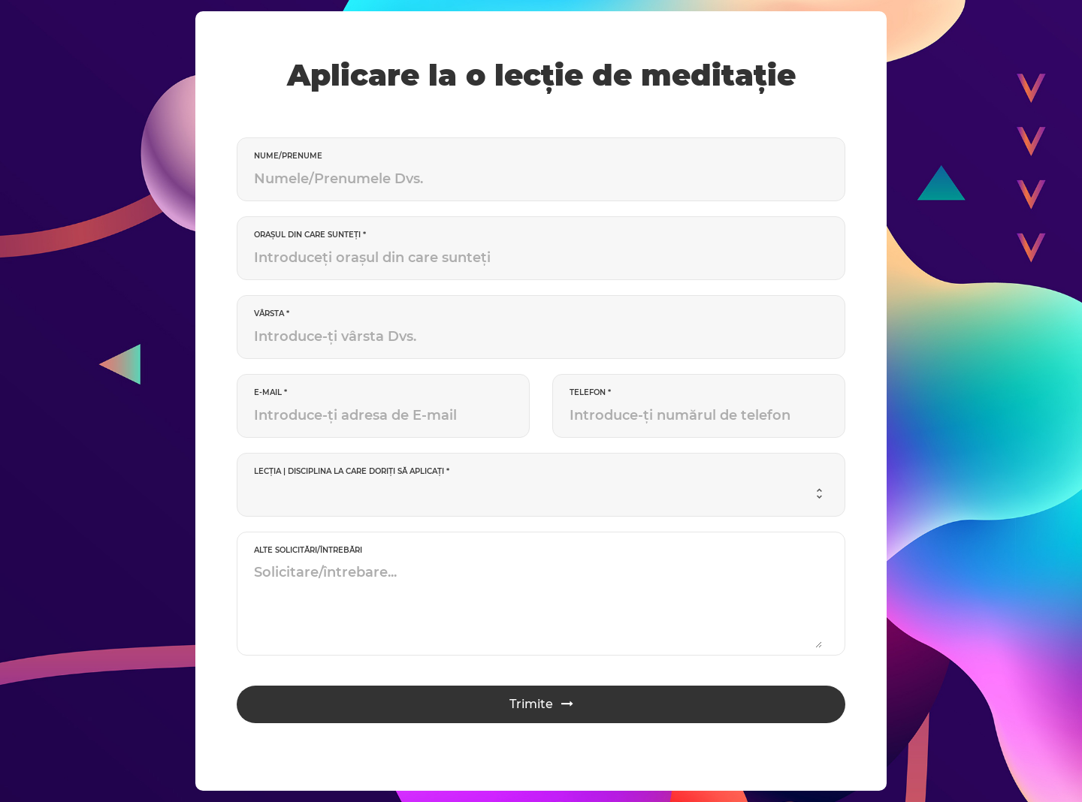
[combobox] (538, 494)
